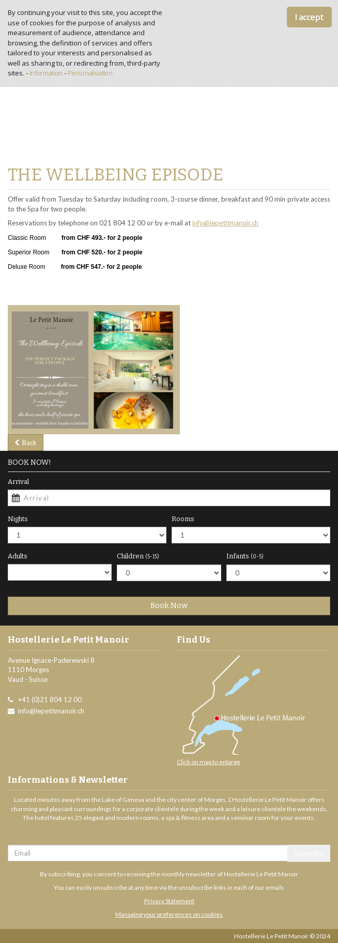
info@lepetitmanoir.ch (225, 223)
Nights (18, 519)
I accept (309, 17)
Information (46, 73)
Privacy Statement (169, 901)
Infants (245, 556)
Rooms (183, 519)
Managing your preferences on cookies (169, 914)
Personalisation (90, 73)
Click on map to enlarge (208, 762)
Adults (17, 556)
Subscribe (309, 853)
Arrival (18, 481)
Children (138, 556)
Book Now (169, 605)
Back (25, 442)
